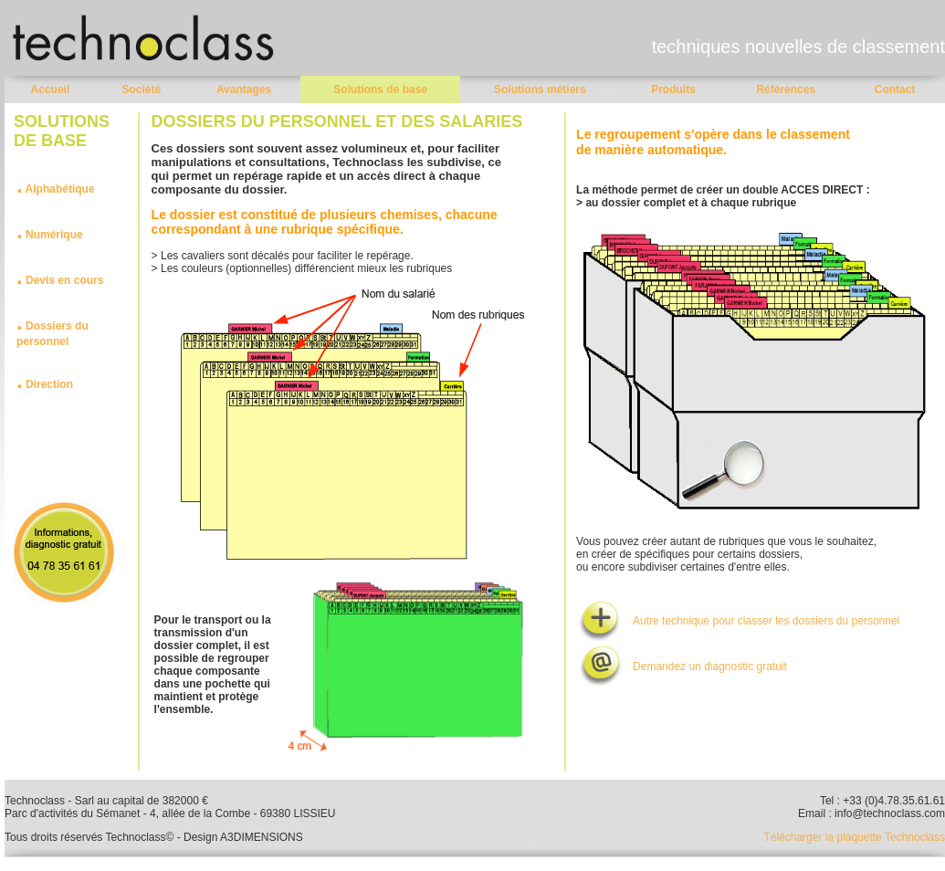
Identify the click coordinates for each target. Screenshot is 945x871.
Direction (49, 384)
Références (785, 89)
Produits (673, 89)
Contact (895, 89)
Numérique (54, 234)
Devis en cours (64, 280)
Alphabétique (60, 189)
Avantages (243, 89)
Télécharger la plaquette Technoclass (854, 837)
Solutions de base (380, 89)
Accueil (50, 89)
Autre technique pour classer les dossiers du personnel (766, 620)
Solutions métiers (540, 89)
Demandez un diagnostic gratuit (710, 666)
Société (141, 89)
